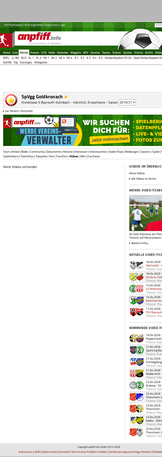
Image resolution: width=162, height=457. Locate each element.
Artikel (15, 151)
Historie (67, 151)
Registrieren (51, 25)
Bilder (24, 151)
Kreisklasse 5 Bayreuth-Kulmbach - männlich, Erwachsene (63, 102)
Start (6, 151)
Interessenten (98, 151)
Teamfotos (27, 156)
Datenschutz (49, 451)
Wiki (82, 156)
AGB (37, 451)
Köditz (149, 420)
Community (37, 151)
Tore (51, 156)
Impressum (26, 451)
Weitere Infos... (140, 243)
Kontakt (64, 451)
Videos (74, 156)
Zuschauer (93, 156)
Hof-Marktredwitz (13, 25)
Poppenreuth (154, 338)
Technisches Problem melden (89, 451)
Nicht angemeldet (34, 25)
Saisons (145, 151)
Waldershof (153, 373)
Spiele (155, 151)
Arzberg (150, 385)
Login (62, 25)
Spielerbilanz (11, 156)
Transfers (62, 156)
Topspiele (41, 156)
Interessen (81, 151)
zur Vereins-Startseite (19, 111)
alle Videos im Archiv (143, 178)
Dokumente (53, 151)
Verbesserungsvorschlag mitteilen (130, 451)
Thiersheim (153, 409)
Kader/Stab (116, 151)
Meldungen (132, 151)
